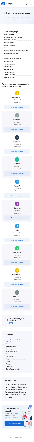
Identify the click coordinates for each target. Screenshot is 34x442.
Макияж (9, 361)
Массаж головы (9, 72)
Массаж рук (8, 67)
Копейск (13, 384)
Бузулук (7, 387)
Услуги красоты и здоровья (14, 339)
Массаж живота (9, 64)
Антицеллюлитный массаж (13, 37)
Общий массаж (9, 34)
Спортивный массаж (11, 53)
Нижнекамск (22, 387)
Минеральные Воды (11, 392)
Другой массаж (9, 77)
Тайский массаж (9, 75)
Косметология (11, 346)
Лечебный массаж (10, 40)
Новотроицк (23, 392)
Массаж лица (8, 69)
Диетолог (9, 366)
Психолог (9, 364)
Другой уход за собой (13, 369)
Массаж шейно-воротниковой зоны (16, 50)
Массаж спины (9, 42)
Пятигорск (8, 397)
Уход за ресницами (12, 349)
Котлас (23, 394)
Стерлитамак (21, 384)
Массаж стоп (8, 61)
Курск (20, 389)
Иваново (7, 389)
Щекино (7, 384)
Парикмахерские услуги (14, 354)
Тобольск (14, 387)
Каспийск (14, 389)
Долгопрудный (15, 394)
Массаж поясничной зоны (12, 58)
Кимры (7, 394)
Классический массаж (11, 48)
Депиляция (9, 356)
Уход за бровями (11, 351)
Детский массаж (9, 45)
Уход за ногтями (11, 344)
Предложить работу (17, 107)
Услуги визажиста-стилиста (15, 359)
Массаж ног (8, 56)
